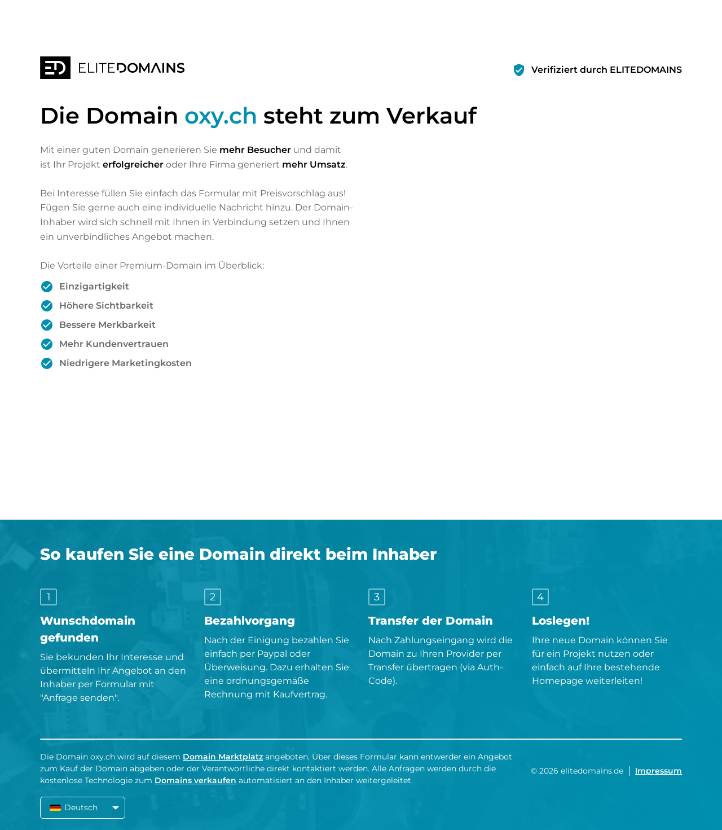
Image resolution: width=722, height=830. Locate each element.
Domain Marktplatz (223, 757)
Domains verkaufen (195, 780)
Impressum (658, 771)
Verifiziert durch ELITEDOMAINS (606, 69)
